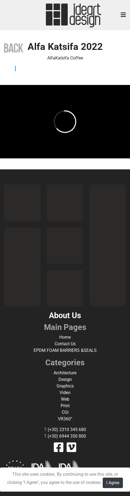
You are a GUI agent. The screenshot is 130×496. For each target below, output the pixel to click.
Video (65, 392)
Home (65, 337)
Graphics (65, 386)
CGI (65, 412)
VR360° (65, 418)
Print (65, 405)
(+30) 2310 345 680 (67, 429)
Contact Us (65, 343)
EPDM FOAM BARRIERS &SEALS (65, 350)
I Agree (112, 482)
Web (65, 399)
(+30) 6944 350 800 (67, 436)
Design (65, 379)
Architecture (65, 372)
